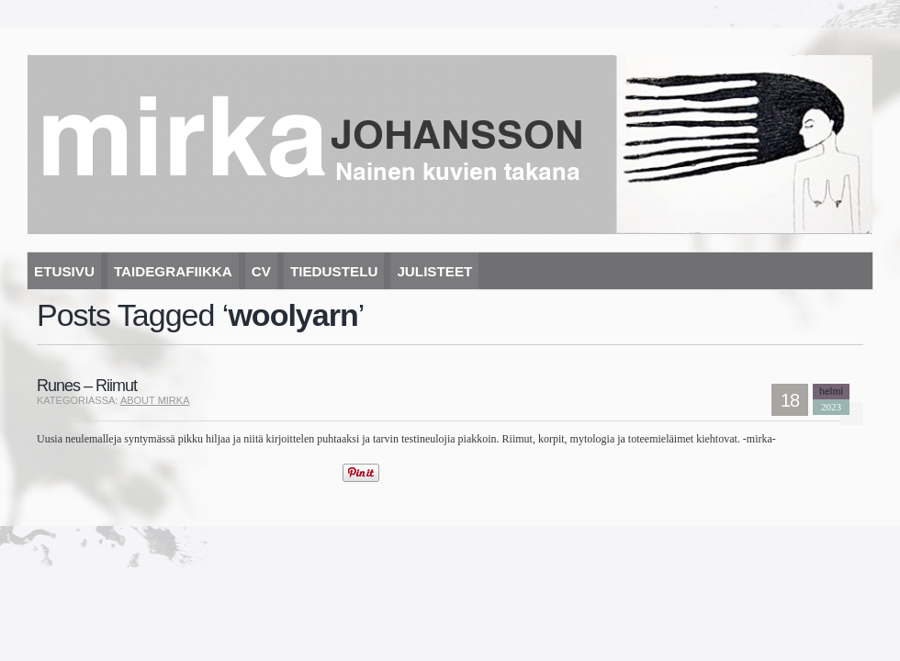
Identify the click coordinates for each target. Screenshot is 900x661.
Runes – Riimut (87, 385)
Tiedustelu (333, 271)
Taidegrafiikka (173, 271)
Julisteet (434, 271)
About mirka (155, 400)
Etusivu (64, 271)
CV (261, 271)
